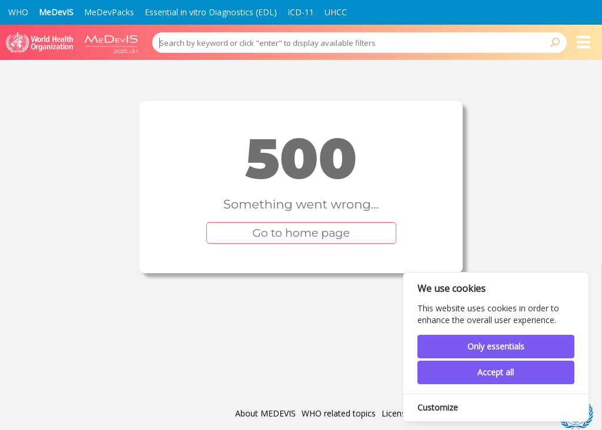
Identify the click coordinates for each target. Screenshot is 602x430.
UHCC (336, 12)
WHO (18, 12)
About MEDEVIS (265, 413)
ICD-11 (300, 12)
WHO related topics (339, 413)
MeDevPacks (109, 12)
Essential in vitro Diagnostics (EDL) (211, 12)
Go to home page (301, 233)
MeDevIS (56, 12)
